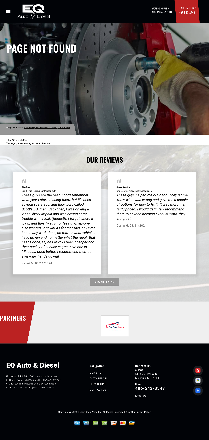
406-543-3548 (187, 12)
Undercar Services (126, 191)
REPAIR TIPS (98, 384)
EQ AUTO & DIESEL (17, 140)
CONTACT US (98, 389)
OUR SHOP (96, 372)
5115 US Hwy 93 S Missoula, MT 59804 (40, 127)
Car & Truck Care (30, 191)
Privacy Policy (143, 412)
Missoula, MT (50, 191)
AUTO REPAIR (98, 378)
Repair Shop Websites (90, 412)
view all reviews (104, 282)
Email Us (140, 395)
